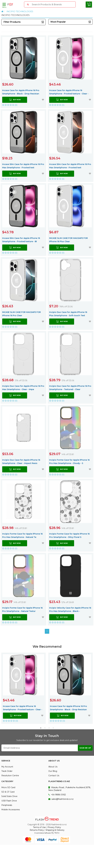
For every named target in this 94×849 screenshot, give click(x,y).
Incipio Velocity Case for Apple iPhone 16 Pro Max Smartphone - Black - (70, 609)
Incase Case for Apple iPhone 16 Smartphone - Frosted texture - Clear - (68, 92)
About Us (52, 766)
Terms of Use (39, 827)
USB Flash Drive (9, 800)
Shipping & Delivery (55, 830)
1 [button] (40, 728)
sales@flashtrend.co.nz (61, 799)
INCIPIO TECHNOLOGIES (19, 11)
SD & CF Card (7, 792)
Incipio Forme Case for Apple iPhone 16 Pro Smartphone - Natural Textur (22, 609)
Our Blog (52, 771)
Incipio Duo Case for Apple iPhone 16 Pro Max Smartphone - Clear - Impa (23, 388)
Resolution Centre (10, 775)
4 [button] (53, 728)
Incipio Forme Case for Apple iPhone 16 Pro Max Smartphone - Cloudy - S (69, 461)
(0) (9, 105)
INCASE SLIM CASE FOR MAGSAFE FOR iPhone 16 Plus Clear (68, 240)
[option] (23, 688)
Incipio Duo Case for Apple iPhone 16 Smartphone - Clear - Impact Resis (21, 461)
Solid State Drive (9, 796)
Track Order (6, 771)
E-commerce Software (43, 833)
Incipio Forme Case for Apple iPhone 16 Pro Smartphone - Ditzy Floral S (69, 535)
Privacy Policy (54, 827)
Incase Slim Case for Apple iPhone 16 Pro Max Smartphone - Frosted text (23, 166)
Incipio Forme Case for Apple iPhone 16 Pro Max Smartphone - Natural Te (22, 535)
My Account (7, 766)
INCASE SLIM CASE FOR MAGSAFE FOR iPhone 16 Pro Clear (21, 314)
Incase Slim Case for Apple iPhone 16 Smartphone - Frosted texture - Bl (21, 240)
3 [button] (49, 728)
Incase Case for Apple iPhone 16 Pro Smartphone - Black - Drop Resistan (20, 92)
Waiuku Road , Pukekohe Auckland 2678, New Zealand (69, 788)
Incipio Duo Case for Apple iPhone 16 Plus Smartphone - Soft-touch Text (68, 314)
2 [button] (45, 728)
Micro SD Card (8, 787)
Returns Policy (37, 830)
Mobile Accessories (10, 809)
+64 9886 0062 (57, 794)
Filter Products (12, 22)
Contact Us (53, 775)
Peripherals (6, 805)
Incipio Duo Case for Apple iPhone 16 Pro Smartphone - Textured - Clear (70, 388)
